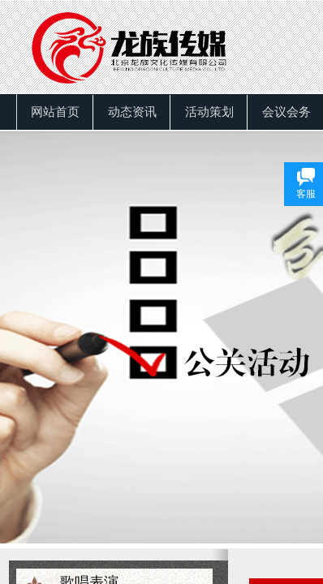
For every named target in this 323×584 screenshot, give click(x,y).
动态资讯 (132, 111)
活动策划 (209, 111)
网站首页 (55, 111)
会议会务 (286, 111)
